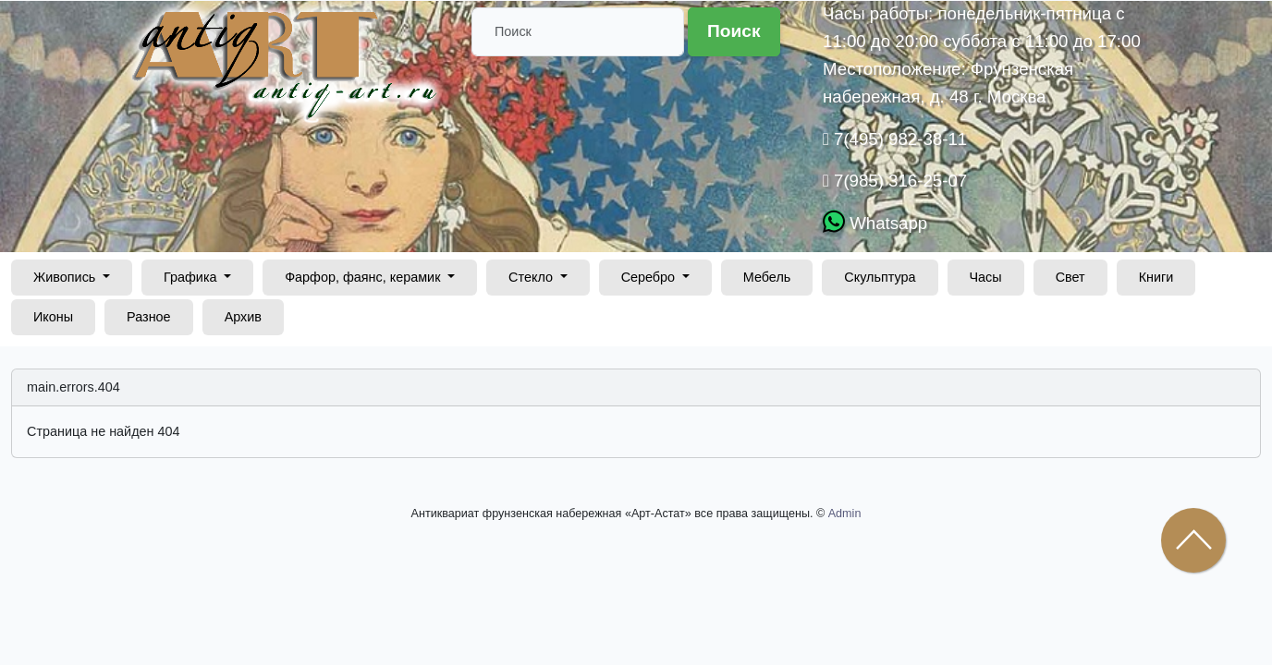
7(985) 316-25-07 (898, 180)
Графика (192, 277)
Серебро (650, 277)
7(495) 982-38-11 (898, 139)
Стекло (532, 277)
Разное (149, 316)
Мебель (767, 277)
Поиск (734, 31)
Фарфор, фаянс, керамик (364, 277)
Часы (986, 277)
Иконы (53, 316)
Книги (1156, 277)
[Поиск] (577, 31)
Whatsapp (886, 223)
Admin (845, 513)
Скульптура (879, 277)
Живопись (66, 277)
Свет (1070, 277)
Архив (243, 316)
